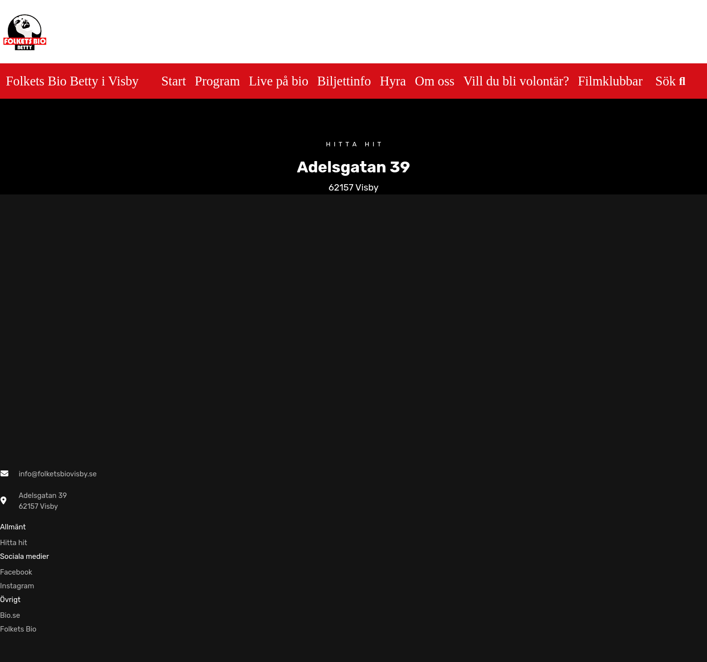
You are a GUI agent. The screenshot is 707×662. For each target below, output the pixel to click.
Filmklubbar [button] (610, 81)
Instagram (17, 585)
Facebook (16, 572)
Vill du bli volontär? (516, 81)
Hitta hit (13, 542)
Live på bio (278, 81)
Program (217, 81)
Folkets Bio (18, 629)
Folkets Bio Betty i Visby (72, 81)
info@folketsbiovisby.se (58, 473)
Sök (670, 81)
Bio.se (10, 615)
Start (173, 81)
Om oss (435, 81)
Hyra (393, 81)
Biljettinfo (344, 81)
